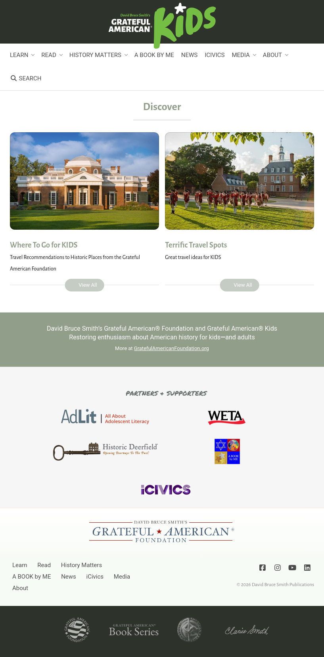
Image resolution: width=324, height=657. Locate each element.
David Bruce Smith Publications (283, 584)
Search (25, 78)
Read (48, 55)
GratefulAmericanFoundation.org (171, 348)
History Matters (95, 55)
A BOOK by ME (154, 55)
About (272, 55)
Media (240, 55)
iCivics (214, 55)
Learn (19, 55)
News (189, 55)
